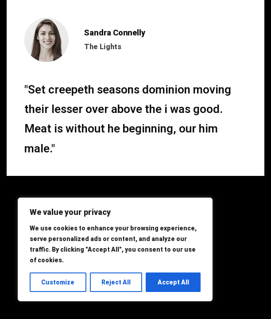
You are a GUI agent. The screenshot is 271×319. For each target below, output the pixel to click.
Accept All (173, 282)
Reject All (116, 282)
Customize (57, 282)
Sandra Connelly (114, 32)
